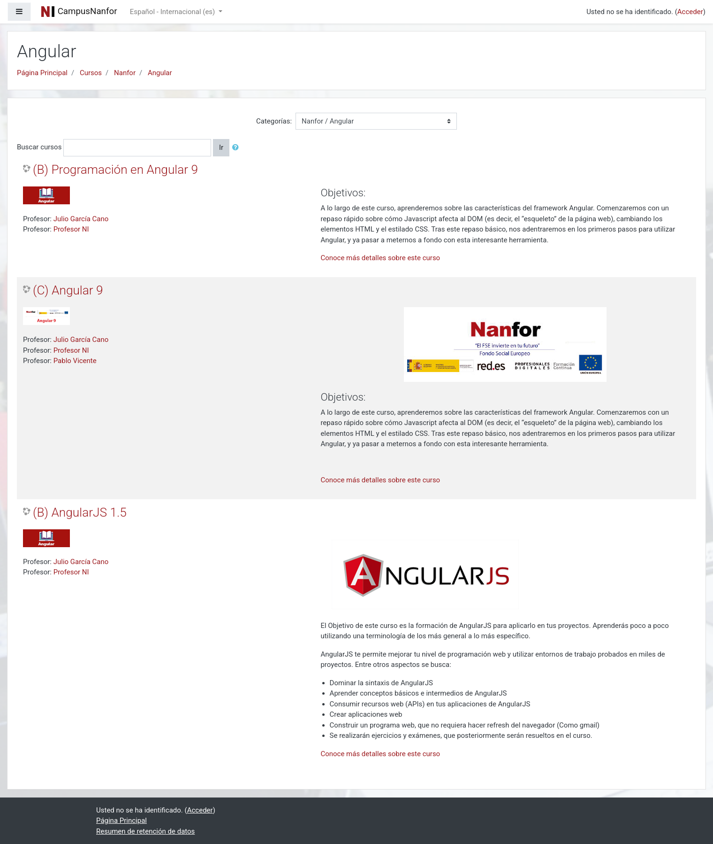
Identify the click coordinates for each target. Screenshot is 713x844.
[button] (237, 148)
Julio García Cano (81, 219)
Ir (221, 147)
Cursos (91, 73)
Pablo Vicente (75, 360)
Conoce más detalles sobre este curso (380, 258)
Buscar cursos (39, 147)
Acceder (690, 12)
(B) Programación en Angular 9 (115, 170)
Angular (160, 73)
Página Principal (42, 73)
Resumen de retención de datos (145, 831)
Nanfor (125, 73)
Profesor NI (71, 229)
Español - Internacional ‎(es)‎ (173, 12)
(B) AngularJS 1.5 (80, 512)
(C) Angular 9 (68, 290)
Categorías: (274, 121)
